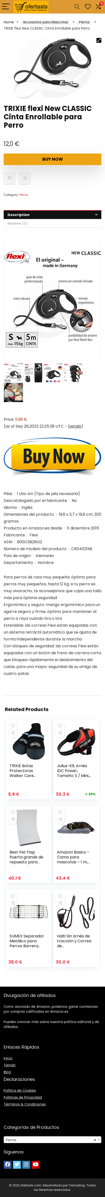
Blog (7, 1072)
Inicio (8, 1058)
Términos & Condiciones (25, 1104)
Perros (84, 22)
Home (9, 22)
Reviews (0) (18, 223)
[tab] (52, 214)
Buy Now (52, 159)
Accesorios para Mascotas (45, 22)
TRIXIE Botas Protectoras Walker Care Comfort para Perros (23, 775)
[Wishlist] (88, 7)
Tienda (9, 1065)
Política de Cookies (20, 1090)
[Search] (77, 6)
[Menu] (6, 6)
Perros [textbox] (51, 1139)
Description (19, 214)
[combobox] (52, 1139)
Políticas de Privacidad (23, 1097)
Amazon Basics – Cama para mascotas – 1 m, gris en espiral (73, 859)
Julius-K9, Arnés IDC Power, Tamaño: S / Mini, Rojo (73, 773)
